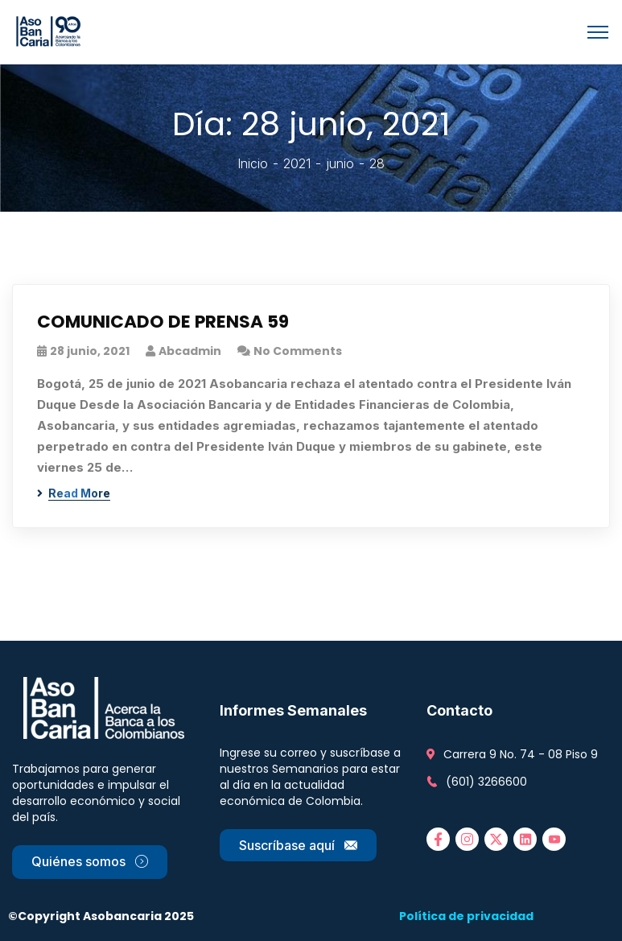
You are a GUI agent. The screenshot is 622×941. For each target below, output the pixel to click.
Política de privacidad (466, 916)
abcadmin (190, 351)
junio (340, 163)
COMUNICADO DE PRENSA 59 (164, 322)
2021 (297, 163)
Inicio (252, 163)
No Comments (297, 351)
